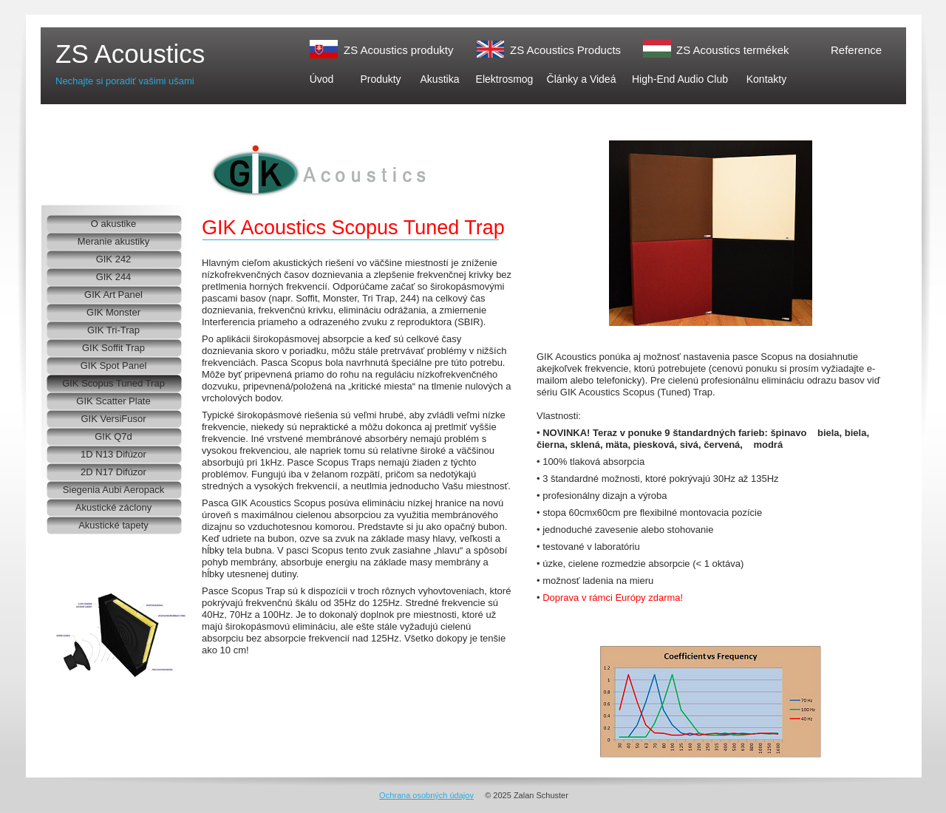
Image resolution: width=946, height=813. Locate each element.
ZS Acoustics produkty (398, 50)
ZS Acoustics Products (565, 50)
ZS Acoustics (130, 53)
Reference (856, 50)
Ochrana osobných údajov (426, 795)
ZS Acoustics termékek (732, 50)
